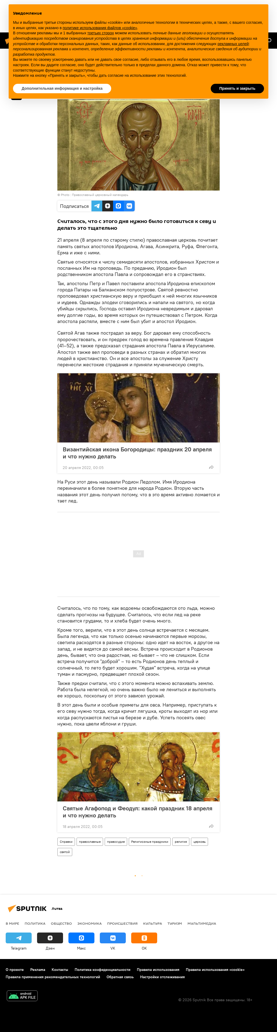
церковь (199, 842)
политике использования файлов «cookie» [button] (100, 28)
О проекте (15, 969)
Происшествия (122, 923)
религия (181, 842)
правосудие (116, 842)
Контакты (60, 969)
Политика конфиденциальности (102, 969)
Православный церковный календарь (100, 195)
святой (65, 852)
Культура (152, 923)
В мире (12, 923)
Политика (35, 923)
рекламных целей (233, 44)
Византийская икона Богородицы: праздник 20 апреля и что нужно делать (137, 453)
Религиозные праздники (149, 842)
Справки (66, 842)
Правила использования (158, 969)
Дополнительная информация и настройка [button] (62, 88)
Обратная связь (120, 976)
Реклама (37, 969)
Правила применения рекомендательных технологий (53, 976)
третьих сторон (100, 33)
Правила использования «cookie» (215, 969)
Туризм (174, 923)
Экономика (89, 923)
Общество (61, 923)
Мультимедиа (201, 923)
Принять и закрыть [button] (237, 88)
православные (90, 842)
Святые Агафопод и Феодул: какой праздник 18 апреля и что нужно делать (137, 812)
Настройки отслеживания (162, 976)
